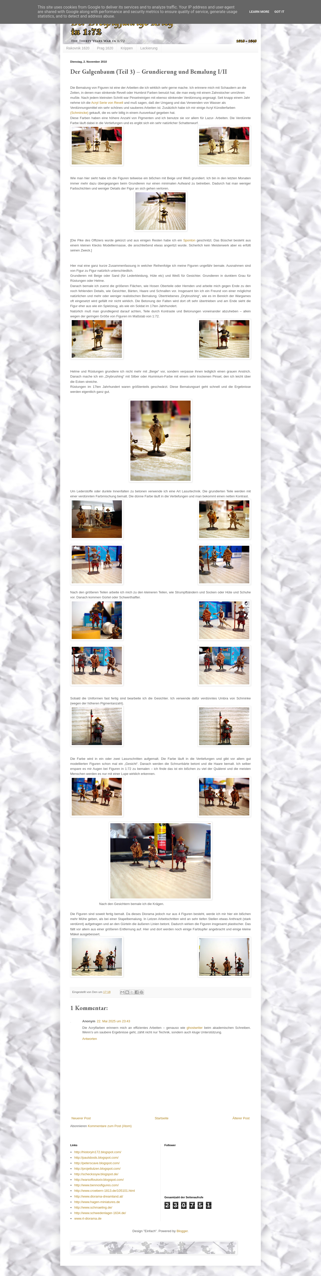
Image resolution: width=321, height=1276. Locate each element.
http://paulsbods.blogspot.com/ (96, 1157)
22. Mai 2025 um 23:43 (113, 1021)
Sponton (189, 240)
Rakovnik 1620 (78, 48)
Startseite (162, 1118)
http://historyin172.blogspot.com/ (97, 1152)
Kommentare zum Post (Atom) (110, 1126)
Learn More (259, 12)
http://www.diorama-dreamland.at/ (98, 1196)
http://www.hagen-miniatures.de (97, 1202)
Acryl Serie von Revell (107, 103)
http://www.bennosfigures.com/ (96, 1185)
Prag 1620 (105, 48)
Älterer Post (241, 1118)
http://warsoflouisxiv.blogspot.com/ (99, 1179)
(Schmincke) (79, 113)
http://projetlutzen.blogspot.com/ (97, 1168)
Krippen (127, 48)
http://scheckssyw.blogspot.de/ (96, 1174)
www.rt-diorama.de (87, 1218)
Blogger (182, 1231)
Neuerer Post (81, 1118)
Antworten (89, 1039)
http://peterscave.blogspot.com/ (97, 1163)
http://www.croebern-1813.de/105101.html (104, 1191)
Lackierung (149, 48)
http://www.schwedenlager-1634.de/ (100, 1213)
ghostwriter (195, 1028)
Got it (279, 12)
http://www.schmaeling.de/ (93, 1207)
